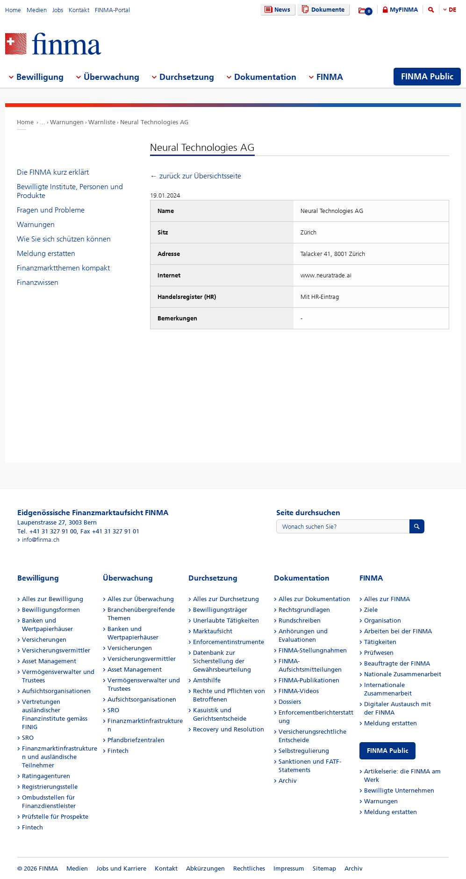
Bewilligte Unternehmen (399, 790)
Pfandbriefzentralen (136, 740)
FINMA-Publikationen (309, 680)
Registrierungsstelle (50, 786)
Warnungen (67, 122)
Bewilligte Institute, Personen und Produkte (70, 191)
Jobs (57, 10)
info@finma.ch (40, 539)
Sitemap (324, 868)
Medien (37, 10)
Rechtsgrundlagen (304, 609)
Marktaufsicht (212, 631)
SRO (28, 737)
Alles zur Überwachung (141, 599)
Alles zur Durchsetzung (226, 599)
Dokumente (321, 9)
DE (452, 9)
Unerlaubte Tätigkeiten (226, 620)
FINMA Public (387, 751)
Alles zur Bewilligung (52, 599)
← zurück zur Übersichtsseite (195, 175)
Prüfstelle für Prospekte (55, 816)
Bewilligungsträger (220, 609)
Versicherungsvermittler (56, 650)
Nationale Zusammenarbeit (402, 674)
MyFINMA (404, 9)
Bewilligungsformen (51, 609)
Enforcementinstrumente (228, 641)
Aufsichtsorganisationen (56, 691)
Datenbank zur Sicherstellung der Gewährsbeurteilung (222, 661)
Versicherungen (44, 639)
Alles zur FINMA (387, 599)
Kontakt (79, 10)
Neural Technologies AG (154, 122)
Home (13, 10)
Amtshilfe (207, 680)
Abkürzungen (205, 868)
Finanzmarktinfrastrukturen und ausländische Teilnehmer (59, 757)
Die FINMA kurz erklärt (53, 172)
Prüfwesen (379, 652)
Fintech (32, 827)
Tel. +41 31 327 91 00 (47, 531)
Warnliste (101, 122)
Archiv (288, 780)
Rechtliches (249, 868)
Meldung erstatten (46, 253)
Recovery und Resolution (228, 729)
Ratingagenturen (46, 776)
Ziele (371, 609)
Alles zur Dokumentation (314, 599)
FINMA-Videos (299, 691)
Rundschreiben (300, 620)
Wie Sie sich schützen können (64, 238)
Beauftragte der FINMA (397, 663)
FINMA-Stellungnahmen (313, 650)
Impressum (288, 868)
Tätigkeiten (380, 641)
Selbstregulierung (304, 750)
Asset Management (49, 661)
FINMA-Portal (112, 10)
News (276, 9)
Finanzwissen (37, 282)
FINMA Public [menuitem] (427, 76)
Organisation (382, 620)
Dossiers (290, 701)
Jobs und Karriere (121, 868)
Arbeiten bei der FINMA (398, 631)
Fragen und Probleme (51, 210)
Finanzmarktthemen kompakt (63, 267)
